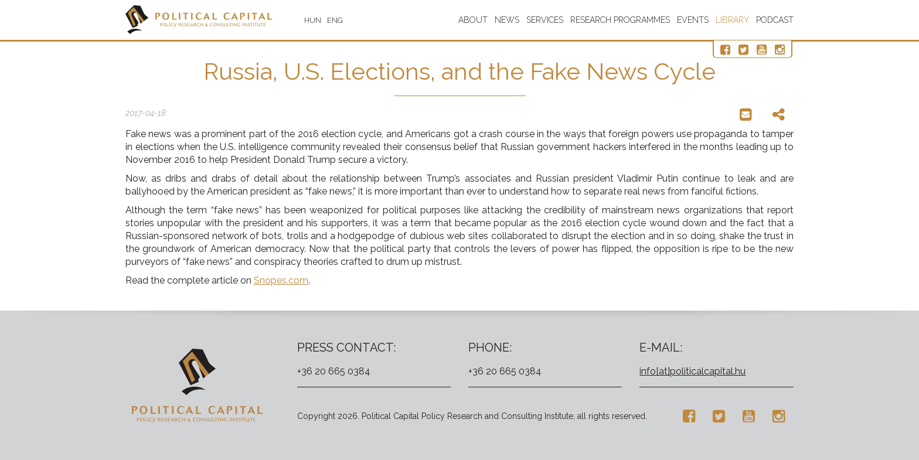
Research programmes (620, 20)
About (473, 20)
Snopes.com (281, 280)
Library (732, 20)
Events (693, 20)
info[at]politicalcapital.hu (692, 371)
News (507, 20)
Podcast (775, 20)
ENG (335, 20)
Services (544, 20)
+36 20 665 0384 (333, 371)
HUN (312, 20)
